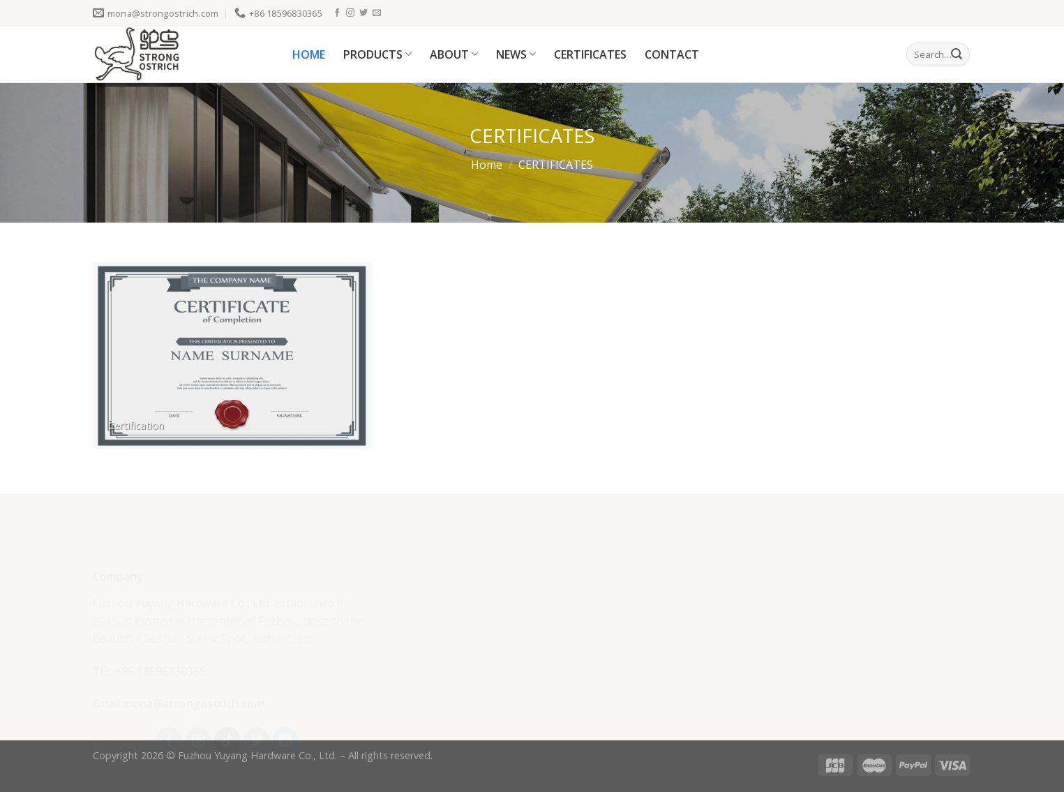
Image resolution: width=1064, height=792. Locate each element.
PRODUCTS (377, 54)
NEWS (516, 54)
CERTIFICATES (590, 54)
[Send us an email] (377, 13)
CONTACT (672, 54)
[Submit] (956, 54)
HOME (308, 54)
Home (486, 164)
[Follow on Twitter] (363, 13)
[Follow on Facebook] (337, 13)
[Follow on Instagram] (350, 13)
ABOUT (454, 54)
